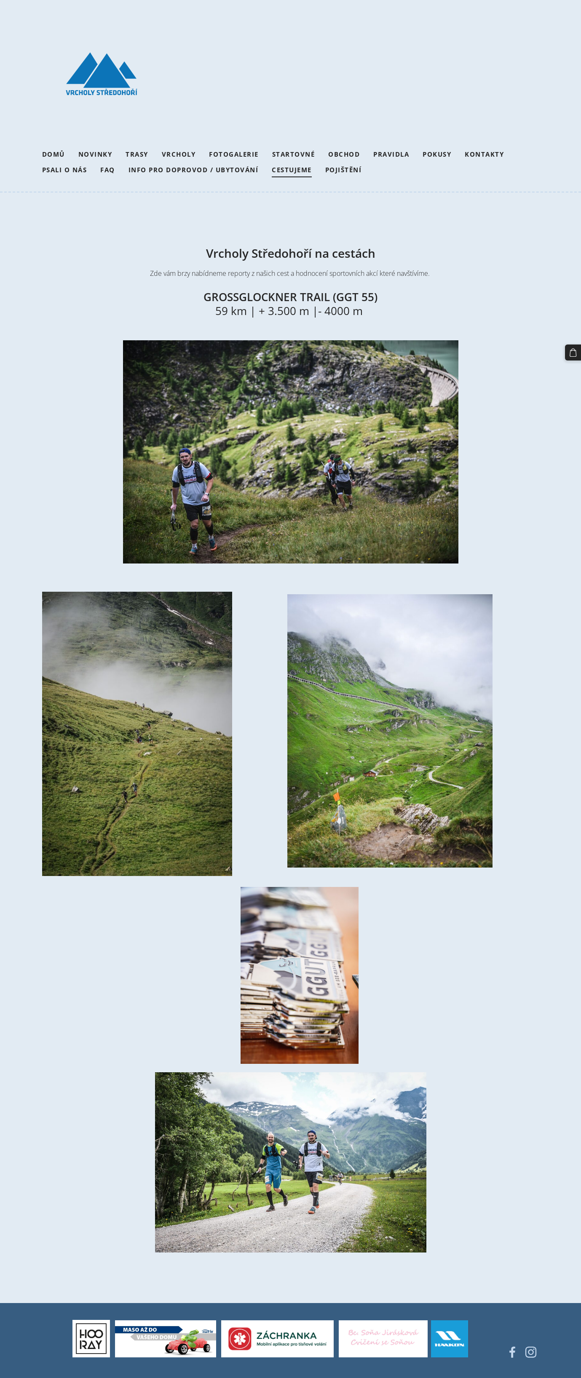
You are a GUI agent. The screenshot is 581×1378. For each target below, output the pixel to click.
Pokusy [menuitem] (437, 154)
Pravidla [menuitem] (391, 154)
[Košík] (573, 352)
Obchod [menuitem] (344, 154)
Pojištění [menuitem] (343, 170)
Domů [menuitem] (53, 154)
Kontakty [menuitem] (484, 154)
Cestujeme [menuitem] (292, 170)
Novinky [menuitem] (95, 154)
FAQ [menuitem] (107, 170)
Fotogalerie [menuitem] (234, 154)
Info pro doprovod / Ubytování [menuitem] (194, 170)
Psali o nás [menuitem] (64, 170)
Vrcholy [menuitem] (179, 154)
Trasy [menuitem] (137, 154)
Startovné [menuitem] (293, 154)
